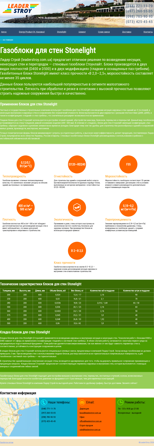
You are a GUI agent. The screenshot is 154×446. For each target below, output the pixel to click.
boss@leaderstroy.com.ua (90, 413)
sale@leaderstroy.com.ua (90, 429)
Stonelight (61, 31)
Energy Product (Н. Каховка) (32, 31)
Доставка (126, 31)
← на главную (6, 39)
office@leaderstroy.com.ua (90, 421)
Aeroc (4, 31)
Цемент (82, 31)
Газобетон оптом (6, 442)
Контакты (148, 31)
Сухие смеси (104, 31)
